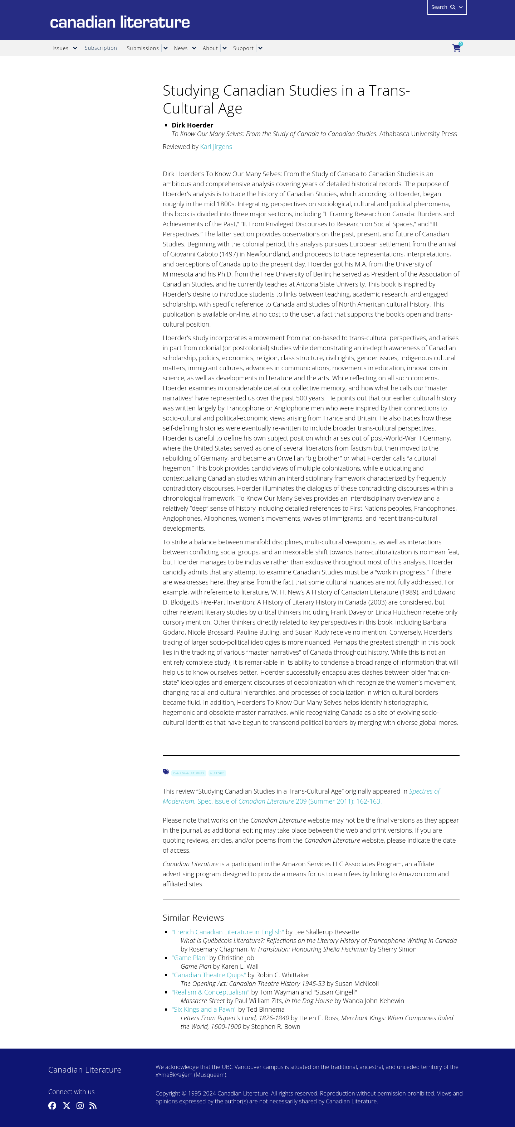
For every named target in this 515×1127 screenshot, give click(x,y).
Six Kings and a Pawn (204, 1009)
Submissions (143, 48)
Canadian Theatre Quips (209, 975)
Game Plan (189, 957)
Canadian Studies (188, 773)
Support (243, 48)
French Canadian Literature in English (227, 932)
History (217, 773)
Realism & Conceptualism (210, 992)
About (210, 48)
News (181, 48)
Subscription (101, 47)
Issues (61, 48)
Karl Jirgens (216, 146)
